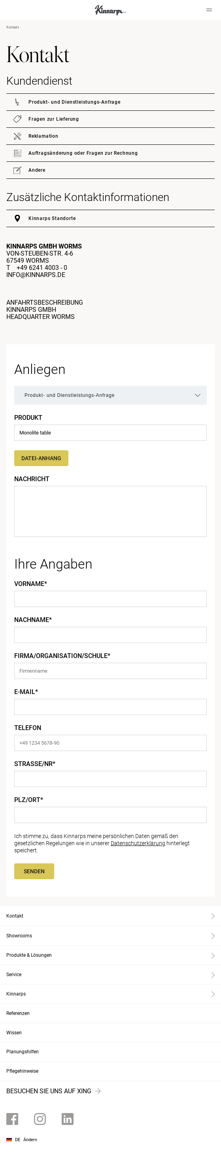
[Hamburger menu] (209, 10)
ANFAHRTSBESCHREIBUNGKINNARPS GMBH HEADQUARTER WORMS (44, 310)
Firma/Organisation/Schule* (62, 656)
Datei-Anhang (41, 458)
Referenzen (18, 1013)
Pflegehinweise (22, 1071)
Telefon (27, 728)
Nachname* (33, 620)
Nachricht (31, 479)
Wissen (14, 1033)
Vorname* (30, 584)
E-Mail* (26, 692)
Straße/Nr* (34, 764)
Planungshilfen (22, 1051)
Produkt (28, 417)
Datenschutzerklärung (138, 843)
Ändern (30, 1139)
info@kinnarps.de (35, 275)
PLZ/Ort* (28, 800)
